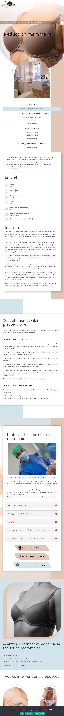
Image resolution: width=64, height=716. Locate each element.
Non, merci (29, 713)
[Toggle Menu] (60, 4)
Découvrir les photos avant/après (34, 565)
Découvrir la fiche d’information (34, 548)
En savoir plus (39, 713)
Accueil (5, 22)
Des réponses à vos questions (34, 556)
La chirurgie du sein (17, 22)
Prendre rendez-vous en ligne (32, 109)
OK (22, 713)
